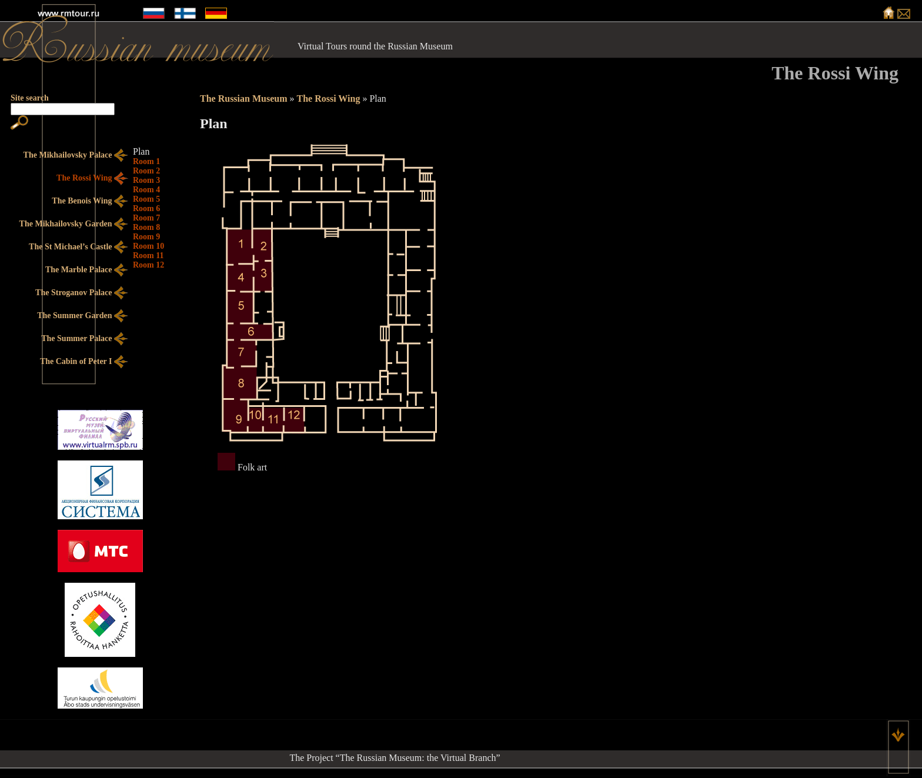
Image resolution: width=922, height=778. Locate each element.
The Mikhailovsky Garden (73, 224)
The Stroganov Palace (81, 293)
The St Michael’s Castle (78, 247)
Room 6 (146, 208)
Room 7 (146, 217)
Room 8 (146, 227)
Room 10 (148, 246)
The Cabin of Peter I (84, 362)
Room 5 (146, 199)
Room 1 (146, 161)
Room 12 (148, 265)
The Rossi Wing (328, 98)
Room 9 (146, 236)
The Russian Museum (243, 98)
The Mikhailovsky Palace (76, 155)
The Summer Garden (82, 316)
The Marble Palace (86, 270)
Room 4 (146, 189)
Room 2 (146, 170)
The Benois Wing (90, 201)
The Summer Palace (84, 339)
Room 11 (148, 255)
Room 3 (146, 180)
